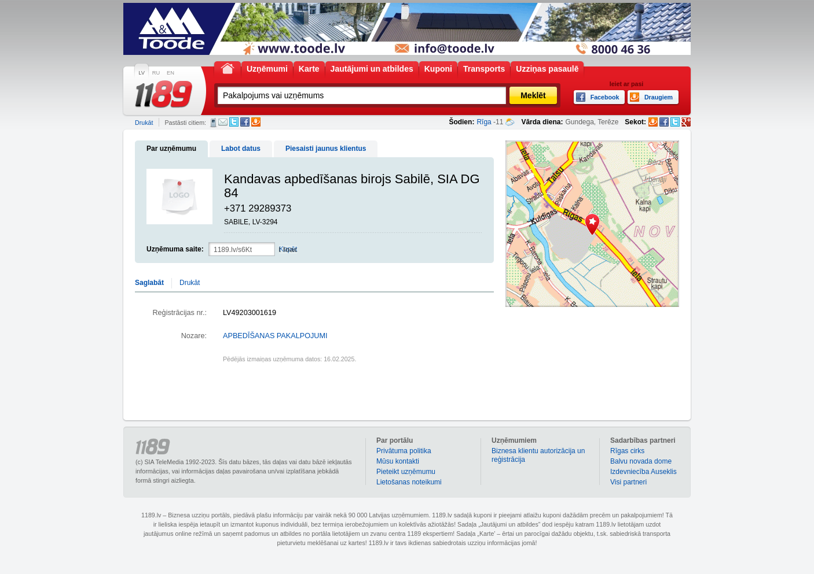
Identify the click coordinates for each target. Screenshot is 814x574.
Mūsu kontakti (397, 461)
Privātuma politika (403, 451)
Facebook (245, 122)
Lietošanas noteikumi (409, 482)
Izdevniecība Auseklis (643, 472)
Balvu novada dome (641, 461)
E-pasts (223, 122)
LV (141, 73)
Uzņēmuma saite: (175, 249)
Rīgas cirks (627, 451)
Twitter (234, 122)
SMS (213, 122)
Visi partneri (628, 482)
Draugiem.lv (256, 122)
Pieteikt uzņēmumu (405, 472)
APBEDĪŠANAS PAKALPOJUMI (275, 336)
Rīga (483, 122)
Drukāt (144, 122)
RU (156, 73)
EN (170, 73)
